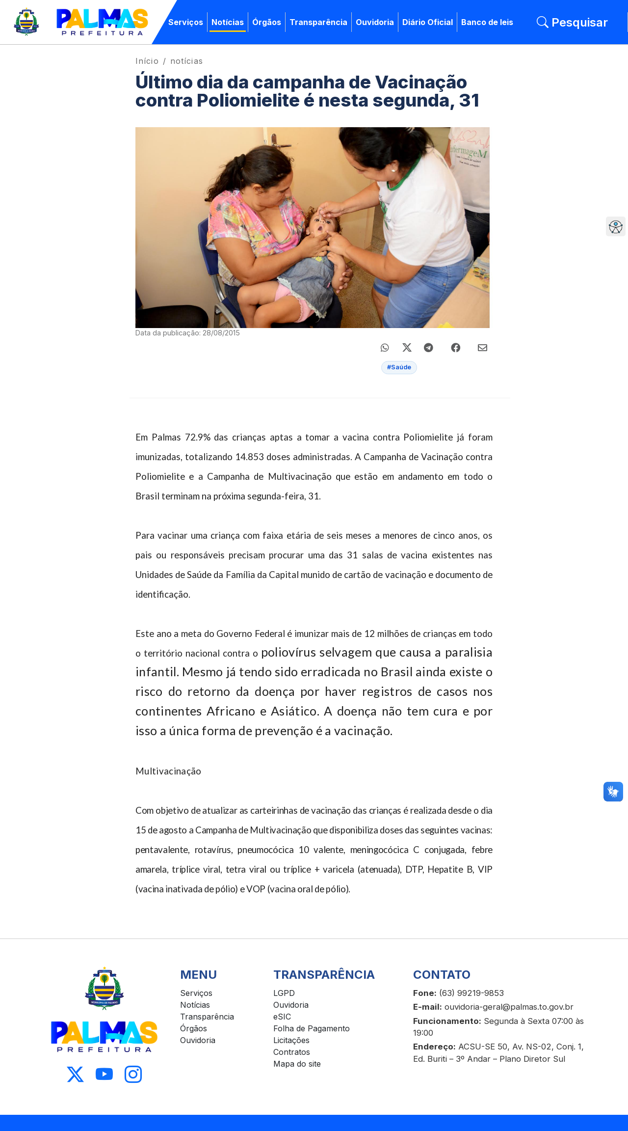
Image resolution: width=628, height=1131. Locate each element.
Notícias (227, 22)
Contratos (291, 1052)
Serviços (185, 22)
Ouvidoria (375, 22)
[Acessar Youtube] (104, 1075)
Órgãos (266, 22)
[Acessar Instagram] (133, 1075)
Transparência (318, 22)
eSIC (282, 1016)
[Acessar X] (75, 1075)
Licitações (291, 1040)
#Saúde (399, 367)
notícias (186, 61)
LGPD (284, 993)
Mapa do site (297, 1064)
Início (147, 61)
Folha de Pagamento (311, 1028)
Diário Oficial (427, 22)
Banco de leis (487, 22)
